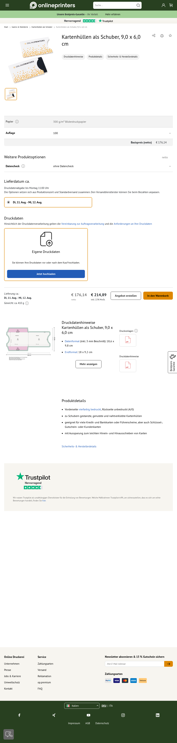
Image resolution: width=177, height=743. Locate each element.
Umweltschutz (12, 682)
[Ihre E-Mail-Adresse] (134, 664)
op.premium (44, 682)
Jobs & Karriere (12, 676)
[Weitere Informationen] (23, 166)
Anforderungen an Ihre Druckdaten (133, 223)
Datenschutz (102, 723)
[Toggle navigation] (7, 5)
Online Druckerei (14, 657)
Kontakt (8, 688)
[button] (31, 59)
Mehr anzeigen (88, 364)
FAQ (40, 688)
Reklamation (44, 676)
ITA (111, 705)
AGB (87, 723)
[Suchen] (138, 5)
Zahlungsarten (45, 663)
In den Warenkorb (158, 295)
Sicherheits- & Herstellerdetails (122, 56)
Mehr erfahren (112, 14)
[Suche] (114, 5)
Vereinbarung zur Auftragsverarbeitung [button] (82, 223)
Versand (42, 670)
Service (42, 657)
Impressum (74, 723)
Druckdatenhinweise (73, 56)
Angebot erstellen (125, 295)
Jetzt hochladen (46, 274)
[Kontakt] (8, 734)
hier (44, 501)
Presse (7, 670)
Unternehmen (11, 663)
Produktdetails (95, 56)
